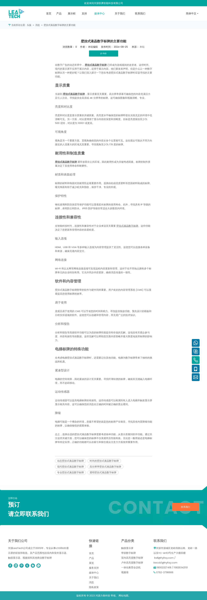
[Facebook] (10, 565)
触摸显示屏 (127, 548)
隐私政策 (94, 587)
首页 (91, 553)
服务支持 (94, 567)
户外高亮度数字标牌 (132, 562)
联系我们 (185, 507)
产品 (91, 558)
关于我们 (94, 577)
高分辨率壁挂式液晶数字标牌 (105, 466)
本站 (142, 46)
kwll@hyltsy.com (164, 557)
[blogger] (33, 565)
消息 (91, 582)
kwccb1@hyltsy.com (165, 562)
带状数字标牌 (128, 553)
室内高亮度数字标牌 (132, 557)
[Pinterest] (21, 565)
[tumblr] (27, 565)
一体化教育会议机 (131, 567)
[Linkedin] (16, 565)
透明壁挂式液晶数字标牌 (103, 472)
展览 (91, 563)
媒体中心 (94, 572)
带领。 (114, 595)
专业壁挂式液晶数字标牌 (70, 472)
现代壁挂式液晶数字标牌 (70, 466)
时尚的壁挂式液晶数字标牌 (104, 460)
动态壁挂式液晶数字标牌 (70, 460)
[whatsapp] (38, 565)
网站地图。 (125, 595)
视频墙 (125, 572)
